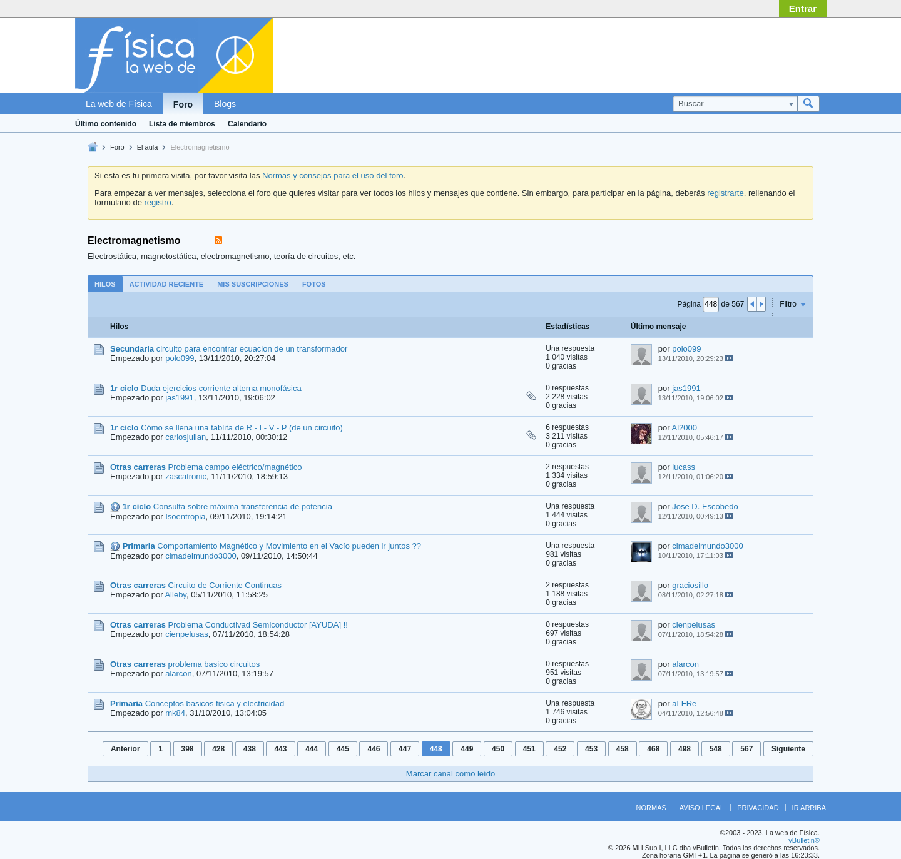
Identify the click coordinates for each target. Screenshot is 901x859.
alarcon (178, 673)
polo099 (179, 358)
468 (653, 749)
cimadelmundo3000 (200, 556)
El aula (147, 147)
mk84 (175, 713)
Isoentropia (185, 516)
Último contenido (105, 123)
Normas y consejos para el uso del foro (332, 175)
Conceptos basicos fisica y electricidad (215, 703)
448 (436, 749)
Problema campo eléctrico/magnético (235, 467)
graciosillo (690, 585)
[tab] (105, 283)
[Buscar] (735, 104)
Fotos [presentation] (314, 284)
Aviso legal (702, 807)
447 (405, 749)
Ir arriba (809, 807)
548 (716, 749)
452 (560, 749)
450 (498, 749)
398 (187, 749)
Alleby (175, 594)
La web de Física (119, 104)
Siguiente (788, 749)
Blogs (225, 104)
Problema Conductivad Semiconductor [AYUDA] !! (258, 624)
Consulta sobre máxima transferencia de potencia (242, 506)
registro (157, 202)
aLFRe (684, 703)
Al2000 (684, 427)
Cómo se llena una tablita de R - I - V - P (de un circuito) (242, 427)
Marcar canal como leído (450, 773)
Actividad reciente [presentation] (167, 284)
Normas (651, 807)
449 (467, 749)
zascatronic (185, 476)
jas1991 (179, 397)
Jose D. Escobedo (705, 506)
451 (529, 749)
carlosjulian (185, 437)
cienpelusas (186, 634)
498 (684, 749)
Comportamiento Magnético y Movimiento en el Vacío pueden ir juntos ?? (289, 546)
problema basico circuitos (214, 664)
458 (622, 749)
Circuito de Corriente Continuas (225, 585)
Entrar (803, 8)
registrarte (725, 193)
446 (373, 749)
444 (311, 749)
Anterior (125, 749)
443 (280, 749)
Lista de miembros (182, 123)
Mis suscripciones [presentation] (252, 284)
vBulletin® (804, 840)
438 (249, 749)
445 (343, 749)
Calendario (247, 123)
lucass (683, 467)
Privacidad (757, 807)
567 (746, 749)
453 (591, 749)
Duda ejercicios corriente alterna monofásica (221, 388)
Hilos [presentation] (105, 284)
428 (218, 749)
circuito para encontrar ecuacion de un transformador (252, 348)
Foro (183, 104)
